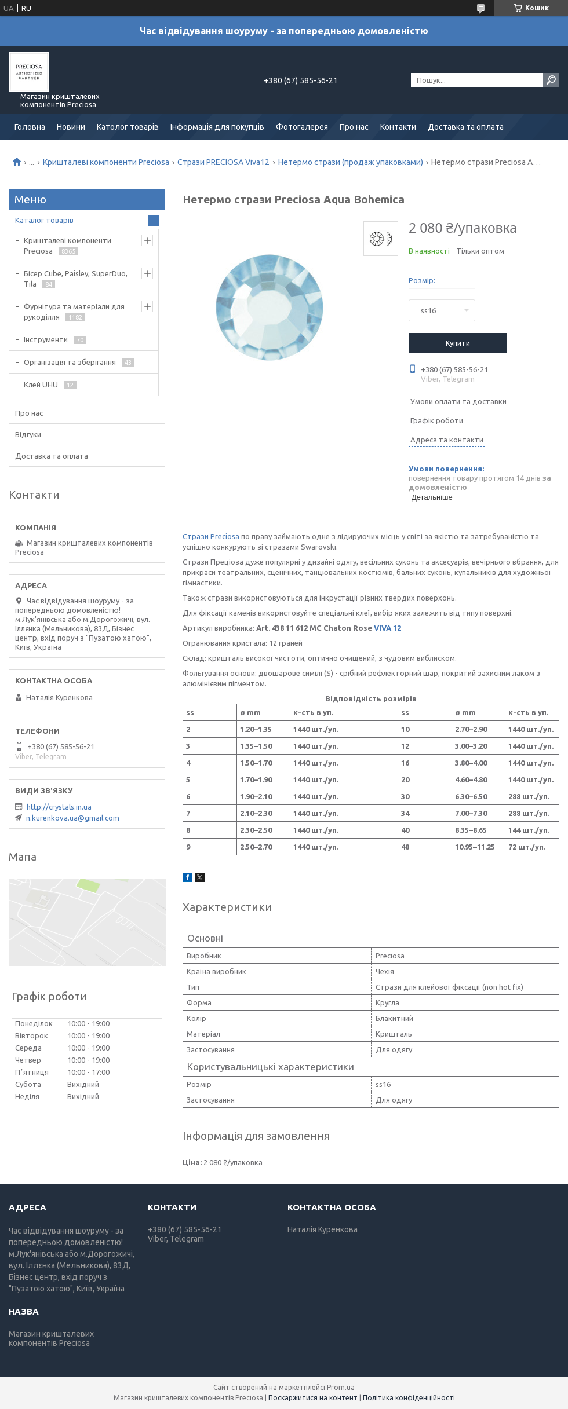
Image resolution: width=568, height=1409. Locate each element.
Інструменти (46, 339)
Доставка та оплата (466, 126)
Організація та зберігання (70, 362)
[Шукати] (551, 80)
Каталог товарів (44, 220)
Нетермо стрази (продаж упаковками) (350, 162)
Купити (458, 343)
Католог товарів (128, 126)
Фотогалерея (302, 126)
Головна (29, 126)
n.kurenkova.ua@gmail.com (72, 818)
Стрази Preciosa (211, 536)
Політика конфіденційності (409, 1397)
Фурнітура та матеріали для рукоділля (74, 311)
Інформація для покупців (217, 126)
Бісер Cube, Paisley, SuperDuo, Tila (76, 278)
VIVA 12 (387, 628)
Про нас (354, 126)
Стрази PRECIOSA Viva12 (223, 162)
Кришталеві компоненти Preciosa (106, 162)
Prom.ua (341, 1387)
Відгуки (28, 434)
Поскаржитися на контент (313, 1397)
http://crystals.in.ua (59, 807)
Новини (71, 126)
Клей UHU (41, 384)
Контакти (398, 126)
